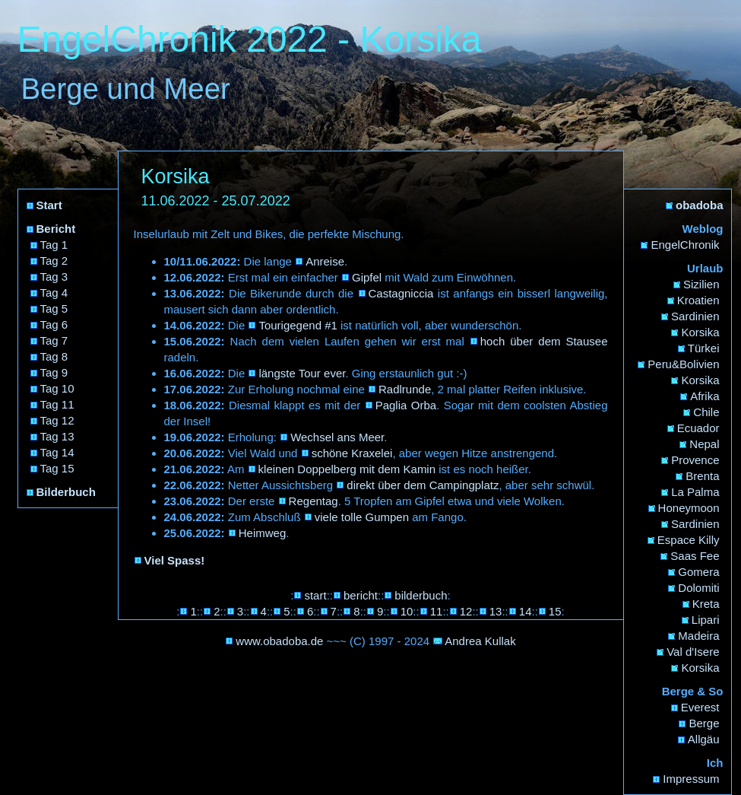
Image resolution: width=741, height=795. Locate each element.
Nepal (704, 443)
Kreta (706, 603)
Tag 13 (57, 436)
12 (466, 611)
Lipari (706, 619)
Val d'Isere (693, 651)
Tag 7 (54, 340)
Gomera (698, 571)
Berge (704, 723)
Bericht (56, 228)
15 (555, 611)
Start (49, 205)
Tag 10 (57, 388)
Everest (700, 707)
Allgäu (704, 739)
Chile (706, 411)
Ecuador (698, 427)
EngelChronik (685, 244)
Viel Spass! (174, 560)
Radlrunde (404, 389)
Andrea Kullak (480, 640)
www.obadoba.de (279, 640)
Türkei (704, 348)
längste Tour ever (301, 373)
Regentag (313, 500)
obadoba (700, 205)
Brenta (702, 475)
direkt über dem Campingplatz (423, 485)
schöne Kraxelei (352, 453)
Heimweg (263, 532)
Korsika (700, 332)
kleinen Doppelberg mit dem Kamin (346, 469)
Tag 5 (54, 308)
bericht (361, 595)
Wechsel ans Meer (337, 437)
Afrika (704, 396)
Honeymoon (689, 507)
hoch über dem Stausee (544, 341)
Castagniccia (401, 293)
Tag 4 (54, 292)
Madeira (698, 635)
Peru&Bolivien (683, 364)
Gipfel (367, 277)
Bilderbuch (66, 491)
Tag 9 (54, 372)
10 (407, 611)
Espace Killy (688, 539)
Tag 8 (54, 356)
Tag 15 (57, 468)
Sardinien (695, 316)
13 (495, 611)
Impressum (691, 778)
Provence (695, 459)
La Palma (695, 491)
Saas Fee (694, 555)
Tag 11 (57, 404)
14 (525, 611)
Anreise (325, 261)
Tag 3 (54, 276)
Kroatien (698, 300)
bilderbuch (420, 595)
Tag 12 (57, 420)
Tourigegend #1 (297, 325)
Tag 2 (54, 260)
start (315, 595)
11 (436, 611)
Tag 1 (54, 244)
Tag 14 (57, 452)
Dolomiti (698, 587)
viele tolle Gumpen (362, 516)
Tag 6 (54, 324)
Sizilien (701, 284)
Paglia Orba (405, 405)
